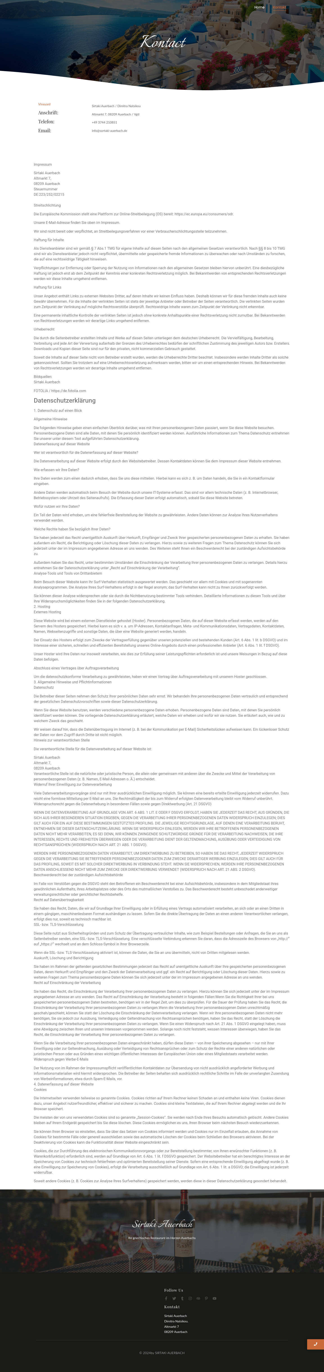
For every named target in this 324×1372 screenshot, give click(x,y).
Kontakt (279, 7)
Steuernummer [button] (46, 189)
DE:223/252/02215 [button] (49, 194)
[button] (162, 173)
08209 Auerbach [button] (47, 184)
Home (259, 7)
